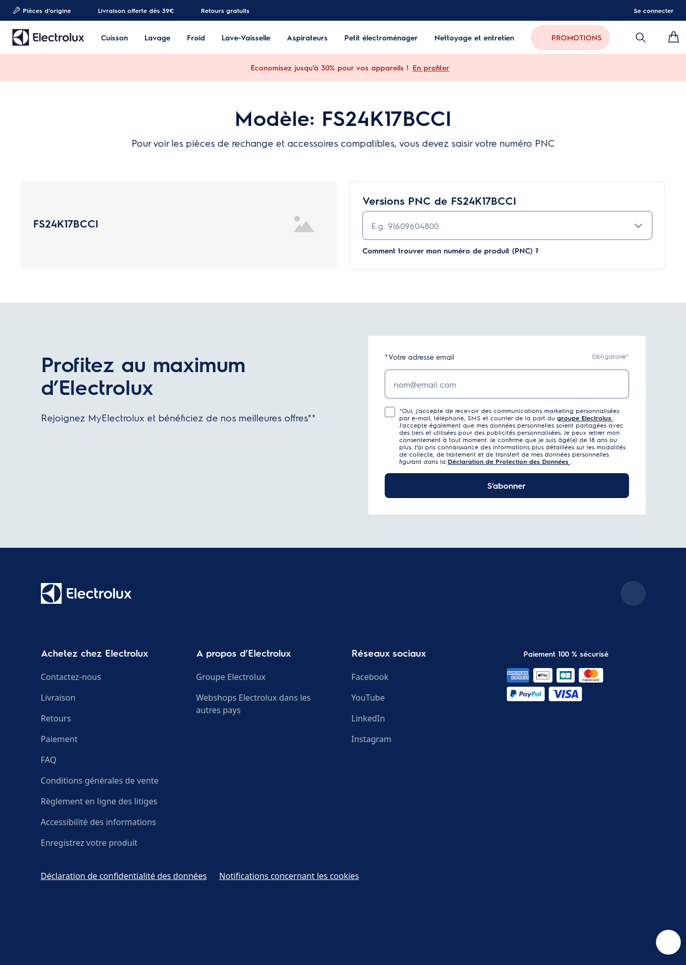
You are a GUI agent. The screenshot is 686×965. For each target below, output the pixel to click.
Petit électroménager (381, 37)
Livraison (58, 697)
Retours (56, 718)
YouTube (368, 697)
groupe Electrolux (585, 418)
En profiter (431, 67)
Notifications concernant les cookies (289, 876)
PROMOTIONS (576, 37)
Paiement (59, 739)
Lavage (157, 37)
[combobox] (507, 225)
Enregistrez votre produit (89, 842)
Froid (196, 37)
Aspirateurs (307, 37)
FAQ (48, 759)
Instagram (372, 739)
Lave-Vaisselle (246, 37)
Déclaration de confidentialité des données (124, 876)
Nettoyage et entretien (474, 37)
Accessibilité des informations (98, 822)
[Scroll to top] (633, 593)
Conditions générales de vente (100, 780)
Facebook (370, 677)
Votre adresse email (419, 356)
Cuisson (114, 37)
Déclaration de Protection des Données (509, 461)
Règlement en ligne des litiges (99, 801)
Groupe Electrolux (231, 677)
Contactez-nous (71, 677)
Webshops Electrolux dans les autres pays (253, 704)
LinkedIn (368, 718)
